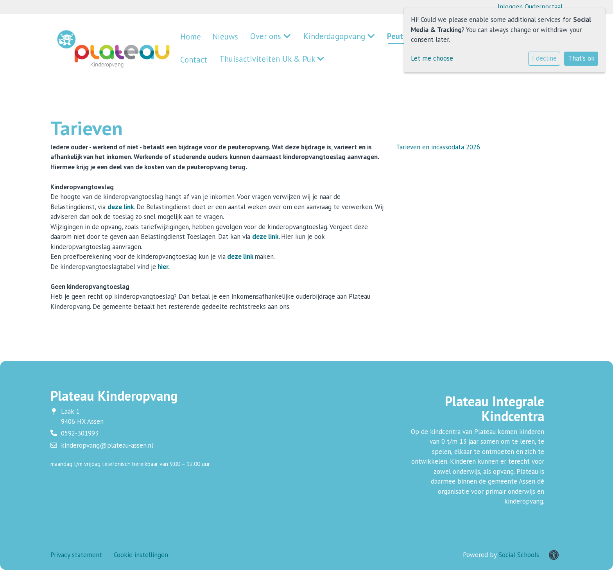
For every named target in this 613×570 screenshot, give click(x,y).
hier (163, 266)
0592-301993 (80, 433)
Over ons (253, 38)
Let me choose (432, 58)
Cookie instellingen (141, 554)
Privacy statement (76, 554)
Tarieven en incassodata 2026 (438, 147)
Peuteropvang (371, 38)
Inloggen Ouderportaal (530, 6)
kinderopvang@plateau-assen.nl (107, 445)
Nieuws (217, 38)
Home (188, 38)
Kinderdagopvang (309, 38)
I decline (544, 58)
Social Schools (518, 554)
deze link (121, 207)
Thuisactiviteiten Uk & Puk (221, 58)
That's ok (581, 58)
